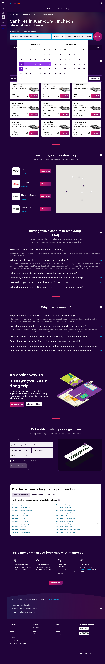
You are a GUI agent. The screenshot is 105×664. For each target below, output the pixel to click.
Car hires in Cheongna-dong (21, 513)
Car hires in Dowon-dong (20, 521)
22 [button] (45, 69)
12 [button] (30, 64)
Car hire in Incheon (36, 14)
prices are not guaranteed (52, 599)
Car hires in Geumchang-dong (65, 532)
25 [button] (26, 73)
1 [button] (44, 55)
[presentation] (59, 500)
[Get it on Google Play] (84, 628)
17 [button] (21, 69)
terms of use (34, 469)
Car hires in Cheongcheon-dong (22, 510)
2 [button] (49, 55)
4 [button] (74, 55)
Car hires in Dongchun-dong (21, 518)
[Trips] (3, 23)
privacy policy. (44, 469)
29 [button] (45, 73)
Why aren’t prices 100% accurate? (57, 612)
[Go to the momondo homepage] (13, 3)
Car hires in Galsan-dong (19, 526)
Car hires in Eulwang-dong (64, 521)
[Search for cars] (3, 17)
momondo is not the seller (57, 605)
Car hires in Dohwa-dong (20, 515)
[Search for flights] (3, 9)
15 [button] (44, 64)
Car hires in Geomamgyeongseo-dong (68, 529)
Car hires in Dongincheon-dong (66, 518)
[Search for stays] (3, 13)
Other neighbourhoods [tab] (21, 494)
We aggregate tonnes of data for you (57, 608)
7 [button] (55, 59)
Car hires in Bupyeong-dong (21, 507)
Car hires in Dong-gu (62, 515)
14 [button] (40, 64)
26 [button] (31, 73)
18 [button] (26, 69)
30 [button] (49, 73)
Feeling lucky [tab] (51, 494)
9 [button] (49, 59)
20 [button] (35, 69)
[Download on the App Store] (84, 633)
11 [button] (26, 64)
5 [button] (30, 59)
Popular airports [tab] (37, 494)
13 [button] (35, 64)
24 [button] (21, 73)
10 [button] (21, 64)
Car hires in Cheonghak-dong (65, 510)
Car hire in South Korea (22, 14)
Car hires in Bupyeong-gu (64, 507)
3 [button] (21, 59)
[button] (3, 3)
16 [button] (49, 64)
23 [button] (49, 69)
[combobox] (15, 31)
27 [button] (35, 73)
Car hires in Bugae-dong (19, 505)
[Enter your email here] (33, 456)
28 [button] (40, 73)
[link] (33, 96)
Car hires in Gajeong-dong (20, 524)
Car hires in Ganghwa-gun (64, 526)
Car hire (12, 14)
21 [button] (40, 69)
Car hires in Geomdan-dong (21, 532)
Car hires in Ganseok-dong (20, 529)
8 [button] (44, 59)
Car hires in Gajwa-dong (63, 524)
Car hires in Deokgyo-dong (64, 513)
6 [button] (35, 59)
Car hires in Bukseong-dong (65, 505)
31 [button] (21, 78)
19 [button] (30, 69)
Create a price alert (86, 569)
